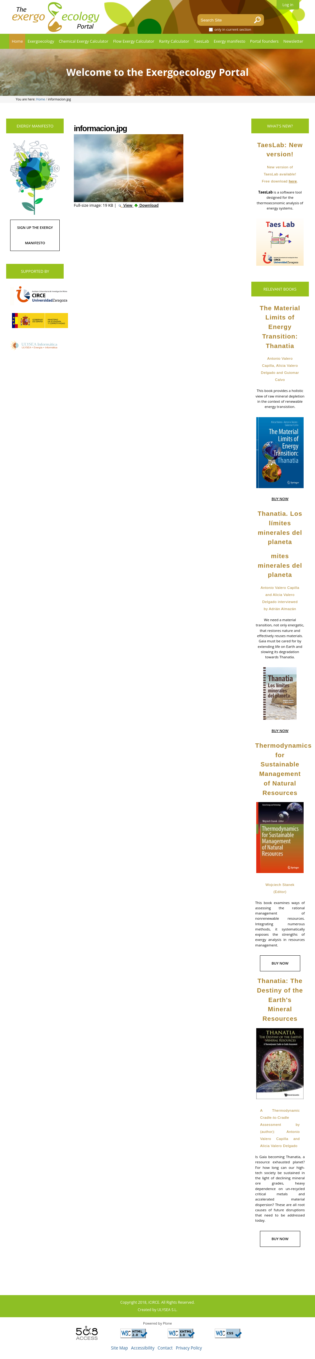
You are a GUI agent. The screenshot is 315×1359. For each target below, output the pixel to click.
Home (17, 41)
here (293, 181)
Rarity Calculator (174, 41)
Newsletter (293, 41)
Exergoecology (41, 41)
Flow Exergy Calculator (133, 41)
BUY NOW (280, 498)
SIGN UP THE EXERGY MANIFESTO (35, 235)
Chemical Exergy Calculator (83, 41)
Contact (165, 1348)
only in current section (232, 29)
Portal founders (264, 41)
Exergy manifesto (229, 41)
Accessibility (142, 1348)
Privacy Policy (189, 1348)
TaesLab (201, 41)
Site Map (119, 1348)
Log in (287, 4)
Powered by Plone (157, 1323)
